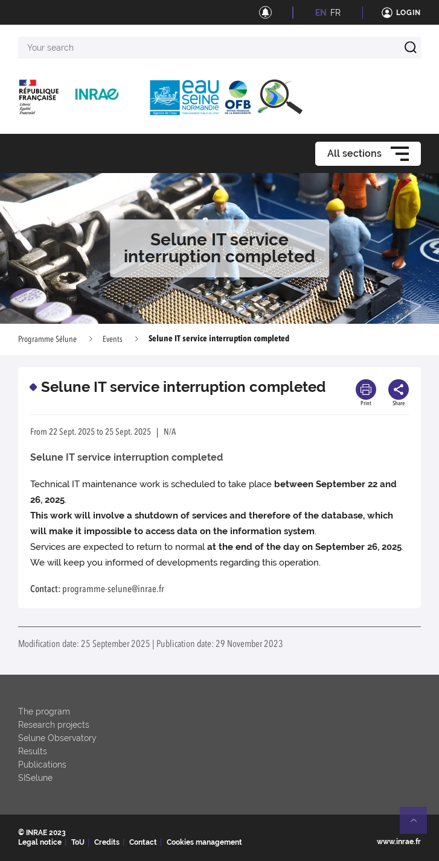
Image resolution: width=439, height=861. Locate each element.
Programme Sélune (47, 339)
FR (335, 12)
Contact (143, 842)
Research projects (53, 725)
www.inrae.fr (399, 841)
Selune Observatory (57, 738)
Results (32, 751)
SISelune (35, 778)
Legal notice (40, 842)
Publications (42, 764)
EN (321, 12)
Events (113, 339)
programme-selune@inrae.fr (113, 589)
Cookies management (204, 842)
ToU (78, 842)
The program (44, 711)
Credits (107, 842)
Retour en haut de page (418, 825)
